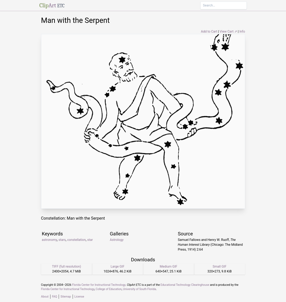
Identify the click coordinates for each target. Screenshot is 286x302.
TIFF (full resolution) (66, 266)
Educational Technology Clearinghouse (185, 284)
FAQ (54, 296)
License (79, 296)
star (90, 240)
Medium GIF (168, 266)
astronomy (49, 240)
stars (62, 240)
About (45, 296)
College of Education (109, 289)
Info (242, 31)
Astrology (117, 240)
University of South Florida (139, 289)
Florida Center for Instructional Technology (98, 284)
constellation (76, 240)
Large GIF (117, 266)
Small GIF (219, 266)
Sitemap (66, 296)
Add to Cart (209, 31)
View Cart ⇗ (228, 31)
